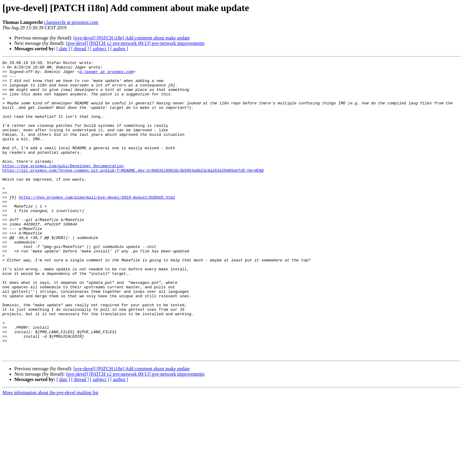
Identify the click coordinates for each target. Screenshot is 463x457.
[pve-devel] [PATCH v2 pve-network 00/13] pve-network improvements (135, 43)
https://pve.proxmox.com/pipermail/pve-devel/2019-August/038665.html (97, 225)
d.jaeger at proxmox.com (106, 74)
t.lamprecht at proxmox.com (71, 22)
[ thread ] (80, 48)
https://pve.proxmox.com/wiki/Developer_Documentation (63, 187)
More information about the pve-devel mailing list (50, 451)
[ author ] (119, 48)
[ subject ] (99, 48)
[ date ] (63, 48)
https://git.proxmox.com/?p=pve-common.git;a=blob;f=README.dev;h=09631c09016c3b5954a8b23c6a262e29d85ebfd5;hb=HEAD (133, 192)
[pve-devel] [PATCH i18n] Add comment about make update (131, 37)
